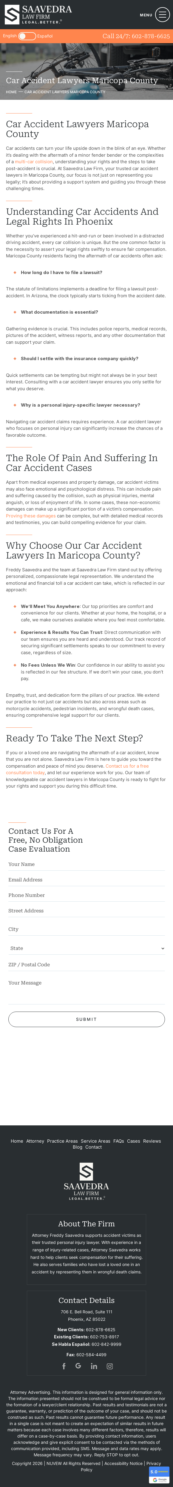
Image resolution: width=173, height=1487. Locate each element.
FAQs (118, 1141)
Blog (77, 1147)
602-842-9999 (106, 1344)
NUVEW (54, 1463)
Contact (93, 1147)
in (94, 1366)
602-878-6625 (151, 36)
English (10, 35)
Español (45, 36)
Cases (133, 1141)
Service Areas (95, 1141)
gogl (78, 1366)
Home (17, 1141)
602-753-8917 (104, 1336)
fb (63, 1366)
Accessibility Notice (123, 1463)
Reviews (152, 1141)
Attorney (35, 1141)
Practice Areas (62, 1141)
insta (109, 1366)
